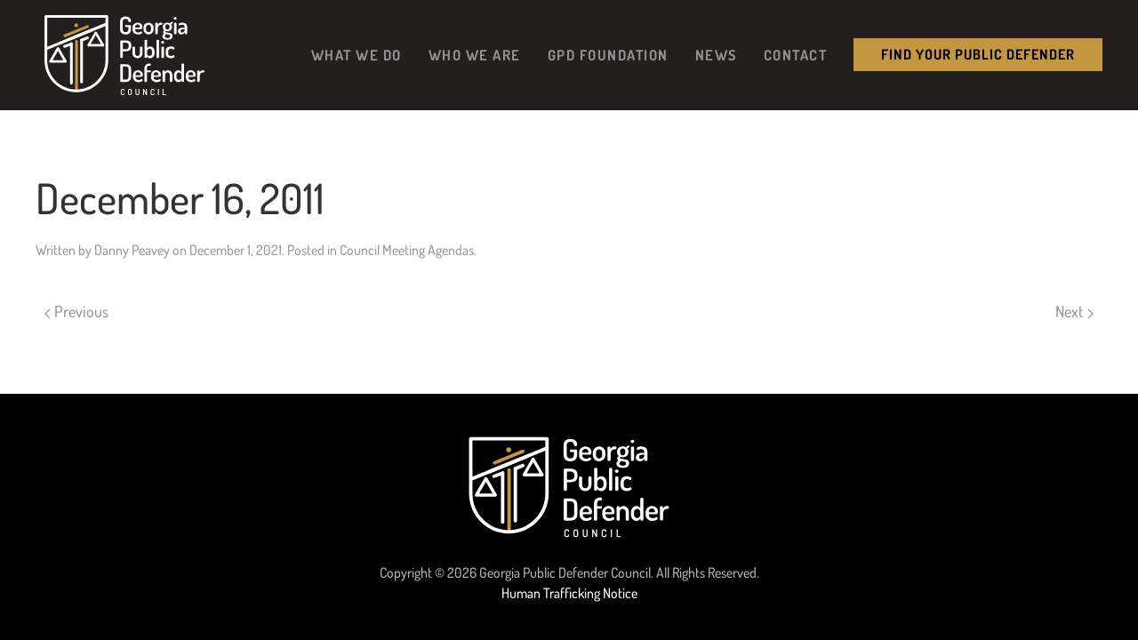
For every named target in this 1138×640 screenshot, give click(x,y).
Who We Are (475, 54)
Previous (76, 311)
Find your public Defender (978, 54)
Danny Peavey (132, 250)
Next (1074, 311)
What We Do (356, 54)
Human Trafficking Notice (569, 593)
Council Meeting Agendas (407, 250)
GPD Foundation (608, 54)
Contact (796, 54)
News (716, 54)
